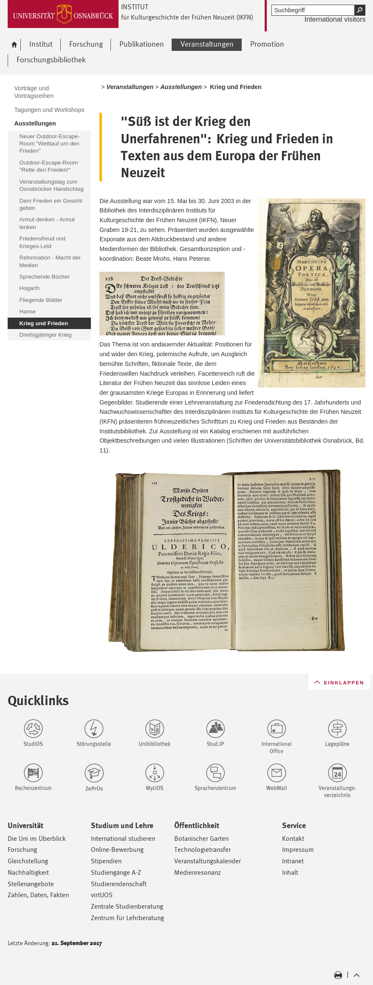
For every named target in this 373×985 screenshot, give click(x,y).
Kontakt (293, 838)
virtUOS (102, 895)
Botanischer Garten (201, 838)
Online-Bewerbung (117, 849)
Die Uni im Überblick (37, 838)
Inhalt (290, 872)
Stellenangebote (31, 884)
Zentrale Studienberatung (127, 906)
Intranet (293, 861)
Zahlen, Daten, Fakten (38, 895)
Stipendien (106, 861)
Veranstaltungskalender (207, 861)
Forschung (22, 849)
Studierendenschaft (119, 884)
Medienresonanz (197, 872)
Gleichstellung (28, 861)
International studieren (123, 838)
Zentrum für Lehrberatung (127, 918)
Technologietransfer (202, 849)
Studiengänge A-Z (116, 872)
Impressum (298, 849)
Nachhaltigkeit (28, 872)
